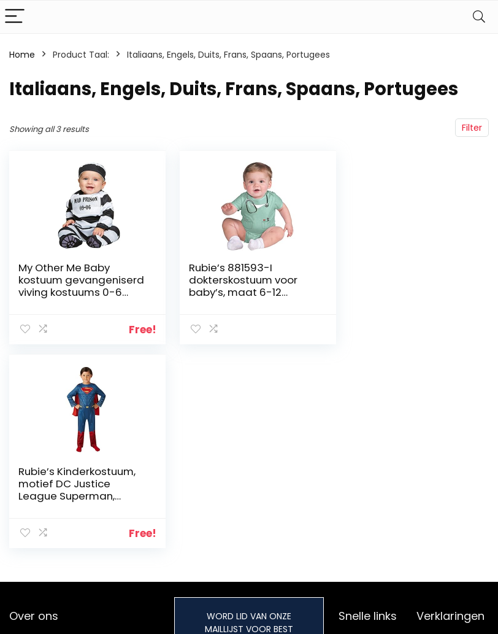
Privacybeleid (444, 564)
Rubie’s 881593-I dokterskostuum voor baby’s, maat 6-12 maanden (237, 286)
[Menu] (14, 17)
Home (22, 54)
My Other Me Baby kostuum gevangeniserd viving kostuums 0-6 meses (73, 286)
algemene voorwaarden (444, 586)
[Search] (479, 17)
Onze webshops (373, 615)
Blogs (350, 598)
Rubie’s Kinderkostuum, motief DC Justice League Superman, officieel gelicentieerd (406, 286)
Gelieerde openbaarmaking (453, 615)
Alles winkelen (368, 581)
